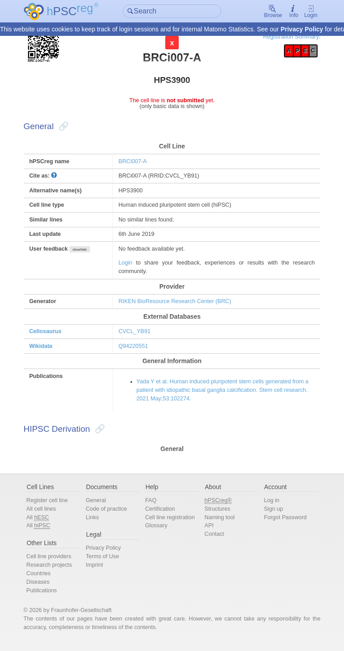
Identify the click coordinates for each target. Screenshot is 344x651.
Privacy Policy (301, 29)
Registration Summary (285, 37)
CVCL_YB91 (136, 335)
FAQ (152, 506)
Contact (213, 541)
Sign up (270, 515)
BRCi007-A (134, 163)
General (99, 506)
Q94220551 (135, 350)
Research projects (54, 572)
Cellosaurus (50, 335)
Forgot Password (282, 523)
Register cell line (52, 506)
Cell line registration (171, 523)
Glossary (157, 532)
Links (95, 523)
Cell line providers (54, 563)
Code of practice (109, 515)
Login (305, 11)
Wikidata (46, 350)
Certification (161, 515)
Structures (216, 515)
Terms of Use (105, 563)
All (42, 523)
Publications (46, 598)
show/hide (85, 253)
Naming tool (218, 523)
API (208, 532)
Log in (268, 506)
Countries (43, 580)
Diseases (43, 589)
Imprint (97, 572)
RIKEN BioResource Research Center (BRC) (177, 305)
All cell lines (46, 515)
